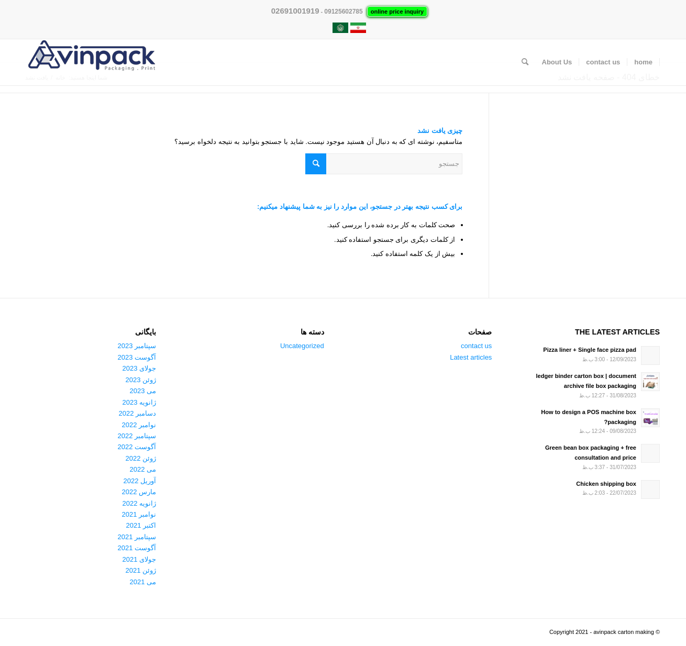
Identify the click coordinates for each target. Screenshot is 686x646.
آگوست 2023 (137, 357)
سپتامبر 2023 (137, 346)
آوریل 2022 (140, 481)
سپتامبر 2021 (137, 537)
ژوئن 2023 (141, 380)
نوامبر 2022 (139, 425)
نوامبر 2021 (139, 514)
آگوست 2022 (137, 447)
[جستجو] (525, 62)
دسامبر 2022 (138, 413)
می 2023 (143, 391)
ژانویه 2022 (140, 503)
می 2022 (143, 469)
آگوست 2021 (137, 548)
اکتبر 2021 (141, 525)
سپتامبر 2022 (137, 436)
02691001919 (295, 10)
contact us (476, 346)
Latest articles (471, 357)
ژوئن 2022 (141, 458)
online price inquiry (397, 11)
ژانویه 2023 (140, 402)
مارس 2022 (139, 492)
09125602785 (343, 11)
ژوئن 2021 (141, 570)
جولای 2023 (140, 368)
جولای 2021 (140, 559)
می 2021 (143, 582)
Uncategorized (302, 346)
